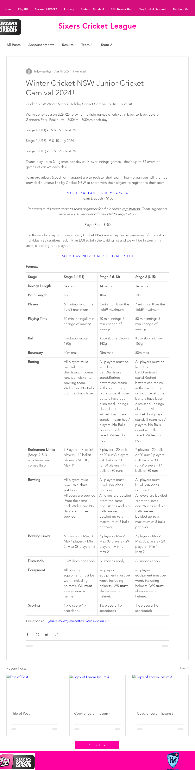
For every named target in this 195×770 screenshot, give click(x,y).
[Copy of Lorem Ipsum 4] (98, 691)
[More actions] (167, 71)
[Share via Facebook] (27, 634)
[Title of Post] (35, 691)
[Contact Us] (97, 745)
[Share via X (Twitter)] (37, 634)
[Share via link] (56, 634)
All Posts (13, 45)
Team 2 (106, 45)
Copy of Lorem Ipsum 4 (92, 713)
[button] (69, 9)
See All (184, 668)
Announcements (41, 45)
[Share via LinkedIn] (46, 634)
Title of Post (20, 713)
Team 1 (87, 45)
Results (67, 45)
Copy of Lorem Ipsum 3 (155, 713)
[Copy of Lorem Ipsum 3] (160, 691)
